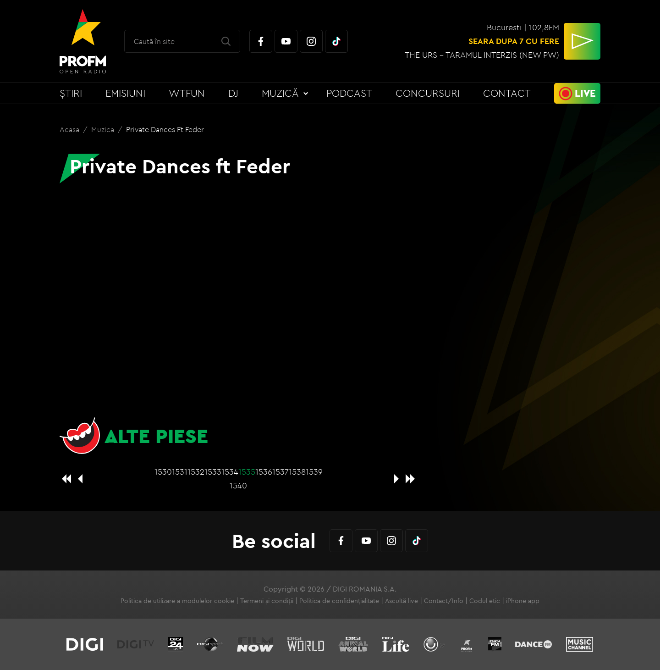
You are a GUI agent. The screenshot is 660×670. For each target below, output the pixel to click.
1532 (195, 471)
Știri (71, 93)
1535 (246, 471)
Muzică (280, 93)
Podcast (349, 93)
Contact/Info (443, 601)
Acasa (70, 129)
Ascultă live (401, 601)
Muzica (103, 129)
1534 (229, 471)
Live (585, 93)
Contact (507, 93)
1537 (280, 471)
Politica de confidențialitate (339, 601)
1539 (314, 471)
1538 (297, 471)
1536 (263, 471)
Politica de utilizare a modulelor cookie (177, 601)
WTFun (187, 93)
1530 (163, 471)
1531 (179, 471)
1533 (212, 471)
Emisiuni (125, 93)
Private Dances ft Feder (165, 129)
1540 (238, 485)
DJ (233, 93)
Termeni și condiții (266, 601)
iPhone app (522, 601)
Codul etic (484, 601)
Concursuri (428, 93)
